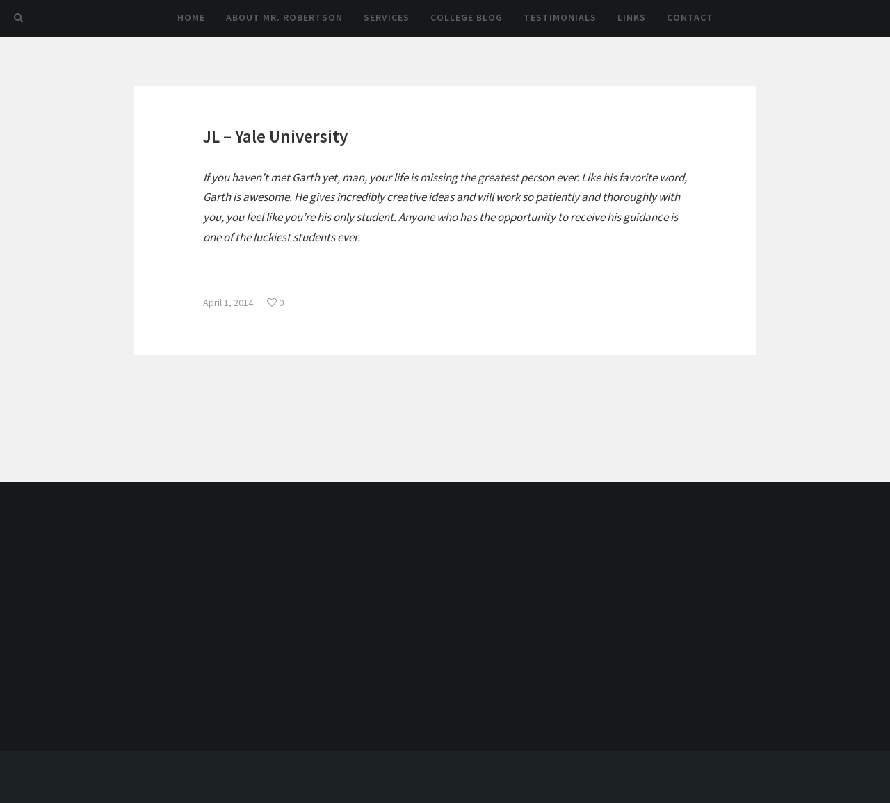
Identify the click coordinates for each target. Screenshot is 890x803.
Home (191, 17)
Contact (690, 17)
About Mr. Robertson (284, 17)
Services (387, 17)
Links (631, 17)
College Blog (466, 17)
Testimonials (560, 17)
